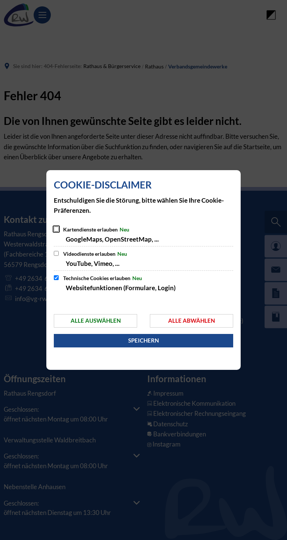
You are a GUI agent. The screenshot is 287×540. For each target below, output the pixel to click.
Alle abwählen (191, 320)
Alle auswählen (96, 320)
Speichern (143, 340)
